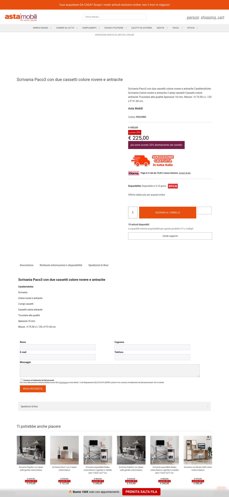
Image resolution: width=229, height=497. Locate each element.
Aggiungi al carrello (167, 212)
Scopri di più (185, 173)
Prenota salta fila (141, 492)
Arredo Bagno (40, 28)
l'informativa (63, 382)
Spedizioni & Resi (98, 265)
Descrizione (26, 265)
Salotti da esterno (141, 28)
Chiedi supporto (170, 236)
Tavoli (175, 28)
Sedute (160, 28)
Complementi (89, 28)
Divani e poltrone (113, 28)
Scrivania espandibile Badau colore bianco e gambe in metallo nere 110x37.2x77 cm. (98, 470)
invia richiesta (33, 388)
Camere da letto (65, 28)
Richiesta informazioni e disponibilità (61, 265)
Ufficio (190, 28)
